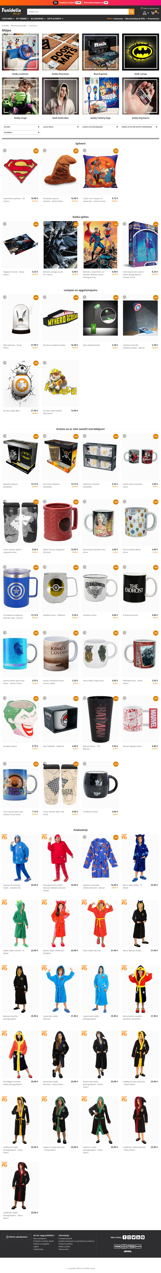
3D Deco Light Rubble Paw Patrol (52, 412)
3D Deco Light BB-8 (11, 411)
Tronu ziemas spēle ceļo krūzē (53, 813)
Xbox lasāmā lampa (91, 346)
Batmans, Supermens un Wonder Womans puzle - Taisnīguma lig (93, 275)
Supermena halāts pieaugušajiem (91, 1018)
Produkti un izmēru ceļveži (43, 1242)
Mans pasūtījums (40, 1239)
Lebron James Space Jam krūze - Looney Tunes (13, 682)
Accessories (37, 18)
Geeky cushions (20, 73)
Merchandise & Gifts (18, 25)
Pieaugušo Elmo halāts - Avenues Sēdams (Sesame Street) (54, 889)
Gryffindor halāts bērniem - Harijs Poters (134, 1149)
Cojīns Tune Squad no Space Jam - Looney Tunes (94, 200)
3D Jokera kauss (10, 747)
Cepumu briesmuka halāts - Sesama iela (12, 887)
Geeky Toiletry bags (101, 118)
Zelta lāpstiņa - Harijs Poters (12, 347)
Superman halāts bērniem (50, 1018)
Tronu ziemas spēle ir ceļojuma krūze (12, 551)
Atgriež (36, 1247)
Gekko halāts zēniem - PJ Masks (13, 952)
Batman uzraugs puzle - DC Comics (53, 274)
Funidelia (5, 25)
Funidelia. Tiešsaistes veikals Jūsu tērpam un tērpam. (11, 11)
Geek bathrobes (60, 118)
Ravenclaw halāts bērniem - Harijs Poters (53, 1083)
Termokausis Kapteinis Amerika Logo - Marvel (13, 617)
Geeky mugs (20, 118)
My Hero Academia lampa (54, 346)
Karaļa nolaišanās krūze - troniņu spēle (54, 682)
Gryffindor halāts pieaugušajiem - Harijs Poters (13, 1216)
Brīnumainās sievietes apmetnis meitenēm (132, 1018)
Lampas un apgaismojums (93, 127)
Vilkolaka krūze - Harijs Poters (133, 682)
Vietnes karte (64, 1250)
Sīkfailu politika (64, 1247)
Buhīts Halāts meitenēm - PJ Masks (54, 952)
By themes (21, 18)
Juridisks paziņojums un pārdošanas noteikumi (76, 1242)
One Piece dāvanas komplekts (51, 486)
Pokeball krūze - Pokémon (54, 616)
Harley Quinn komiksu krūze (132, 486)
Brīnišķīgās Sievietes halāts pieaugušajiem (12, 1083)
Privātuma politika (66, 1244)
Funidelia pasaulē (65, 1239)
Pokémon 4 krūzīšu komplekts (91, 486)
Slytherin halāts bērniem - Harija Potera (54, 1149)
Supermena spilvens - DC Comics (14, 200)
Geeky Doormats (60, 73)
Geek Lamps (140, 73)
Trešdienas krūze (90, 812)
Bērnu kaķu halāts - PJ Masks (132, 887)
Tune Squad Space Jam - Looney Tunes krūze (13, 813)
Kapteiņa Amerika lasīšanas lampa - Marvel (134, 347)
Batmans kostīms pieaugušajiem (10, 1018)
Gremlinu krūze (90, 616)
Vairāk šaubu (38, 1250)
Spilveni (7, 127)
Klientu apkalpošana (16, 1237)
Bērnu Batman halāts (132, 951)
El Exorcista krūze (130, 616)
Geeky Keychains (140, 118)
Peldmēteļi (8, 133)
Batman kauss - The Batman (91, 748)
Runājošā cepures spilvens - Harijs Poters (53, 200)
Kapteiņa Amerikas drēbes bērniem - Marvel (94, 887)
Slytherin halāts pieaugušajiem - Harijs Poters (93, 1151)
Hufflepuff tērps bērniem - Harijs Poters (134, 1083)
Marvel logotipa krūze (132, 747)
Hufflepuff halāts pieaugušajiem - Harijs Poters (13, 1151)
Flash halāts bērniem (92, 951)
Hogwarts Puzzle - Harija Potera (13, 274)
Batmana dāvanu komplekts (10, 486)
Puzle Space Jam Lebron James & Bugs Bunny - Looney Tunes (133, 275)
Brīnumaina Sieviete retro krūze (94, 551)
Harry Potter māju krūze (93, 681)
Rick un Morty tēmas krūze (132, 551)
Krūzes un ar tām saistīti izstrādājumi (137, 127)
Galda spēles (49, 127)
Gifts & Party (54, 18)
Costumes (7, 18)
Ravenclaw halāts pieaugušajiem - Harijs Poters (93, 1085)
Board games (100, 73)
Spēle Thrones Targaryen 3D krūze (54, 551)
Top (109, 18)
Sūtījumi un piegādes (41, 1244)
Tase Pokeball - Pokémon (53, 747)
